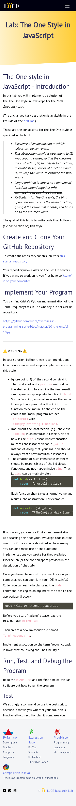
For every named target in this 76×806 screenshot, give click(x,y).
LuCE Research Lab (60, 791)
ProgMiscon (62, 737)
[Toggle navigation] (67, 6)
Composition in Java (16, 773)
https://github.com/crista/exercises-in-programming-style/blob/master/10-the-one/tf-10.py (36, 326)
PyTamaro (10, 737)
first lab (29, 121)
